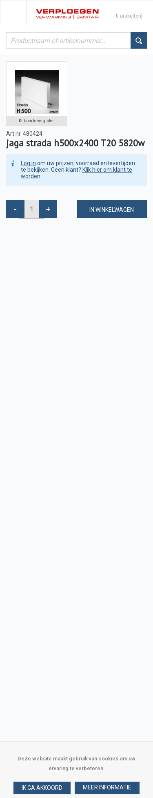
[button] (107, 788)
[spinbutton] (31, 209)
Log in (28, 163)
